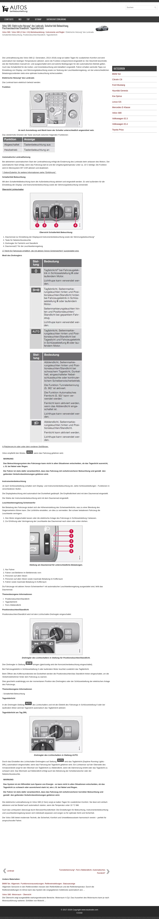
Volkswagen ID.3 (120, 118)
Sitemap (38, 19)
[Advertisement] (56, 46)
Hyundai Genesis (120, 90)
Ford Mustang (118, 85)
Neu (20, 19)
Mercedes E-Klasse (121, 107)
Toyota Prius (118, 129)
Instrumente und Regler (55, 32)
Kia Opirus (117, 96)
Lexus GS (116, 102)
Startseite (8, 19)
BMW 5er (116, 74)
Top (28, 19)
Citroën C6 (117, 79)
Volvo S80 (6, 32)
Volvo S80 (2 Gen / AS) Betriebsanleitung (28, 32)
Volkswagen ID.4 (120, 124)
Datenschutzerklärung (56, 19)
